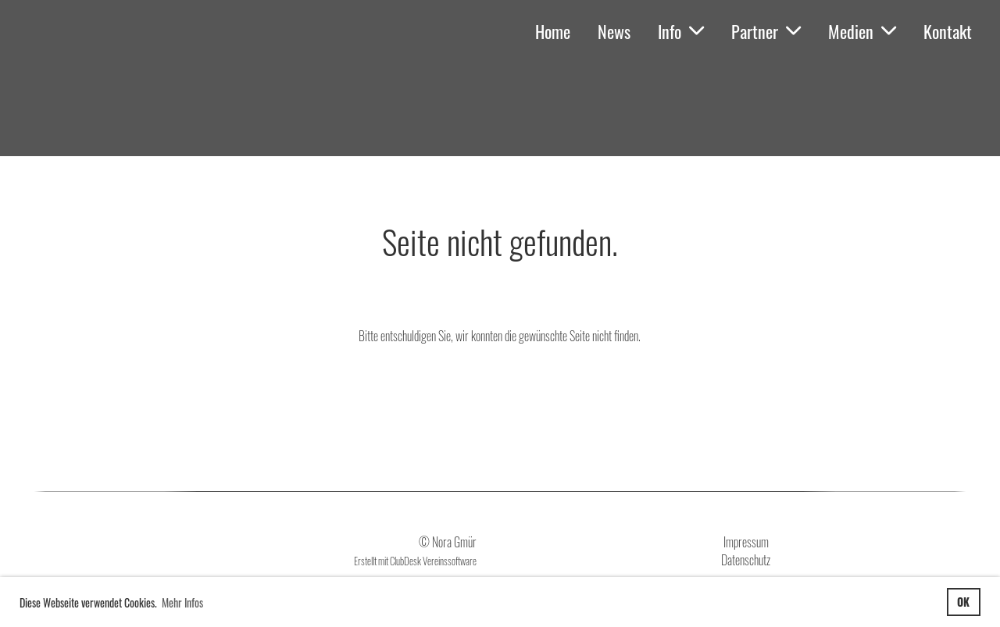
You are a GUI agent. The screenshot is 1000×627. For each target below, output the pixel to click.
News (614, 31)
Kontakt (947, 31)
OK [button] (963, 601)
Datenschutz (745, 559)
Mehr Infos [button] (182, 602)
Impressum (746, 542)
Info (681, 31)
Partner (766, 31)
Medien (862, 31)
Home (552, 31)
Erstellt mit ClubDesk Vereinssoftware (415, 561)
